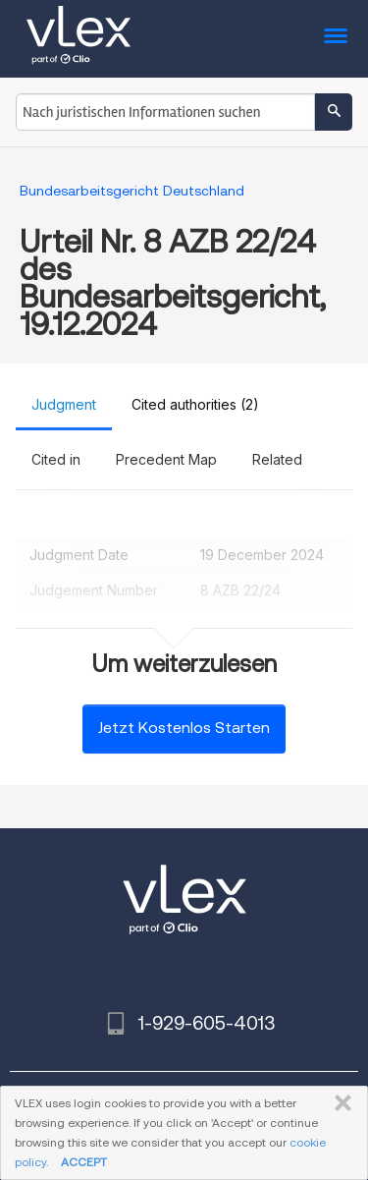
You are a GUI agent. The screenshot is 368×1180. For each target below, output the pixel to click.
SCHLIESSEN (339, 1103)
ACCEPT (84, 1161)
